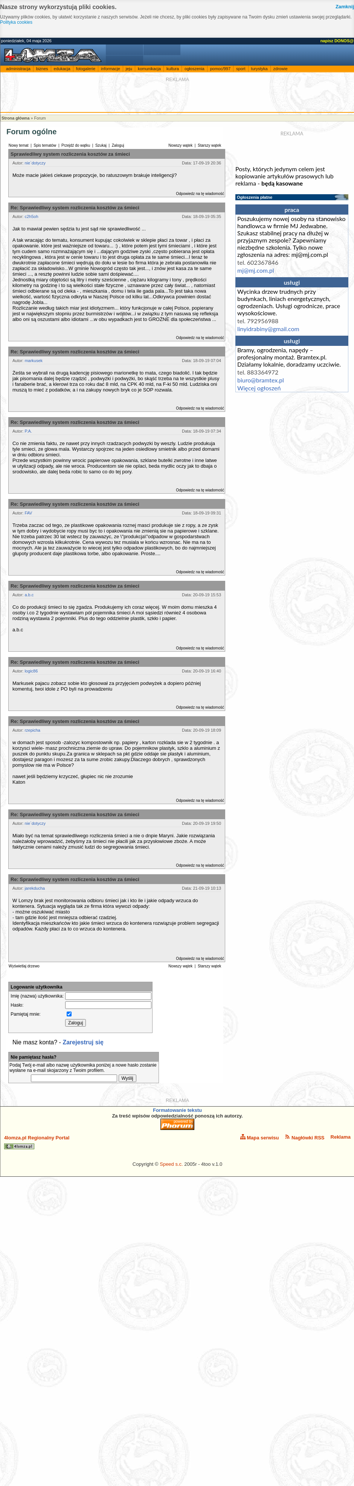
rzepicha (32, 730)
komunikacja (149, 68)
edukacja (62, 68)
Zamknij (345, 6)
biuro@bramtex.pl (260, 380)
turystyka (259, 68)
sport (240, 68)
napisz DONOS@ (337, 40)
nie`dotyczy (35, 163)
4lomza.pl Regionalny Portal (36, 1142)
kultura (172, 68)
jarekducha (34, 888)
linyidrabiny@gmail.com (268, 328)
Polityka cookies (16, 22)
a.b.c (29, 595)
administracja (18, 68)
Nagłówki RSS (304, 1137)
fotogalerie (85, 68)
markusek (33, 360)
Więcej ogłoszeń (259, 387)
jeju (129, 68)
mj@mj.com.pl (255, 270)
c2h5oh (31, 216)
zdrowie (280, 68)
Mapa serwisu (259, 1137)
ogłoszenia (194, 68)
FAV (28, 513)
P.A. (28, 431)
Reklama (341, 1137)
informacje (110, 68)
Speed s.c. (171, 1164)
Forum (40, 118)
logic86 (31, 671)
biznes (42, 68)
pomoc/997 (220, 68)
